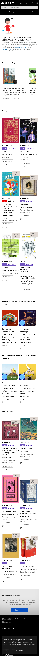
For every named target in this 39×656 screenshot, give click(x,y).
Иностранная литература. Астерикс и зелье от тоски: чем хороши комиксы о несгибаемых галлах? (27, 391)
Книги (3, 12)
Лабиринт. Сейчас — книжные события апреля (18, 302)
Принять (19, 650)
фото (16, 118)
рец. (33, 119)
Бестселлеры (7, 411)
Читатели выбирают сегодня (14, 63)
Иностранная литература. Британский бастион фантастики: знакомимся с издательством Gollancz (27, 337)
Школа (33, 12)
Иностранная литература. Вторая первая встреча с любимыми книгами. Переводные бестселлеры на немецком (9, 391)
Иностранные (14, 12)
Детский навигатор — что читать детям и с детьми (19, 356)
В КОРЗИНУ (7, 161)
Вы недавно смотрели (11, 595)
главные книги (6, 49)
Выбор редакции (9, 111)
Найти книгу (19, 610)
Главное (25, 12)
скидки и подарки (20, 47)
